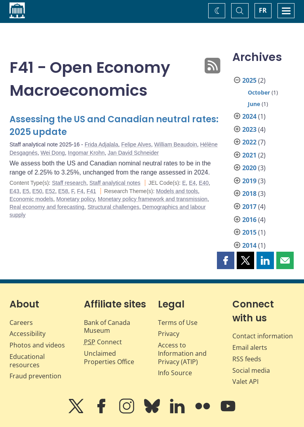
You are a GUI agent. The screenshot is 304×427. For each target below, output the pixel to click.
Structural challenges (113, 207)
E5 (26, 191)
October (259, 92)
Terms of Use (178, 322)
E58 (63, 191)
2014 (249, 245)
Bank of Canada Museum (107, 326)
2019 (249, 180)
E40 (204, 183)
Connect (103, 342)
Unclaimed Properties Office (109, 357)
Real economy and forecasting (47, 207)
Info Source (175, 372)
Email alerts (249, 347)
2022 (249, 142)
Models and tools (177, 191)
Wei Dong (53, 153)
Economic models (31, 199)
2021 (249, 155)
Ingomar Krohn (86, 153)
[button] (225, 260)
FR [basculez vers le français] (263, 10)
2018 (249, 193)
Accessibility (28, 333)
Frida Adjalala (101, 144)
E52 (50, 191)
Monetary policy (75, 199)
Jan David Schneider (133, 153)
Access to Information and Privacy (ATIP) (182, 353)
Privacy (168, 333)
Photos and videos (37, 345)
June (254, 104)
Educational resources (27, 360)
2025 (249, 80)
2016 (249, 219)
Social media (251, 370)
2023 (249, 129)
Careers (21, 322)
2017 (249, 206)
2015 (249, 232)
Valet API (245, 381)
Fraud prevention (35, 376)
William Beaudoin (175, 144)
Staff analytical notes (115, 183)
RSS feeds (246, 359)
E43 (14, 191)
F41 (91, 191)
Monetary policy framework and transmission (152, 199)
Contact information (262, 336)
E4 (192, 183)
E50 (37, 191)
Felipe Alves (136, 144)
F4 (80, 191)
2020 (249, 167)
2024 (249, 116)
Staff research (69, 183)
